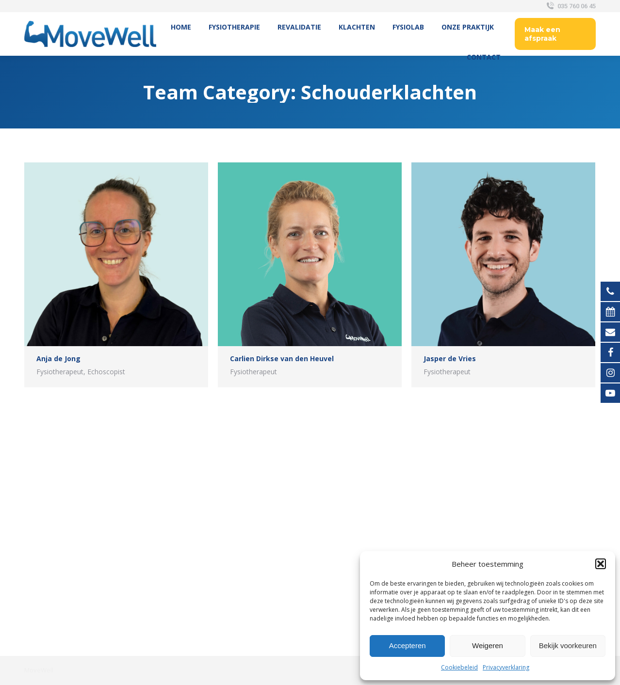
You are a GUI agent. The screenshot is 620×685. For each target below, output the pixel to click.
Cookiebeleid (459, 667)
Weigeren (487, 645)
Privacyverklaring (506, 667)
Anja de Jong (58, 358)
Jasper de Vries (450, 358)
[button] (600, 564)
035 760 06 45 (570, 6)
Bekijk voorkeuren (568, 645)
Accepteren (407, 645)
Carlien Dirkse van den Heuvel (282, 358)
